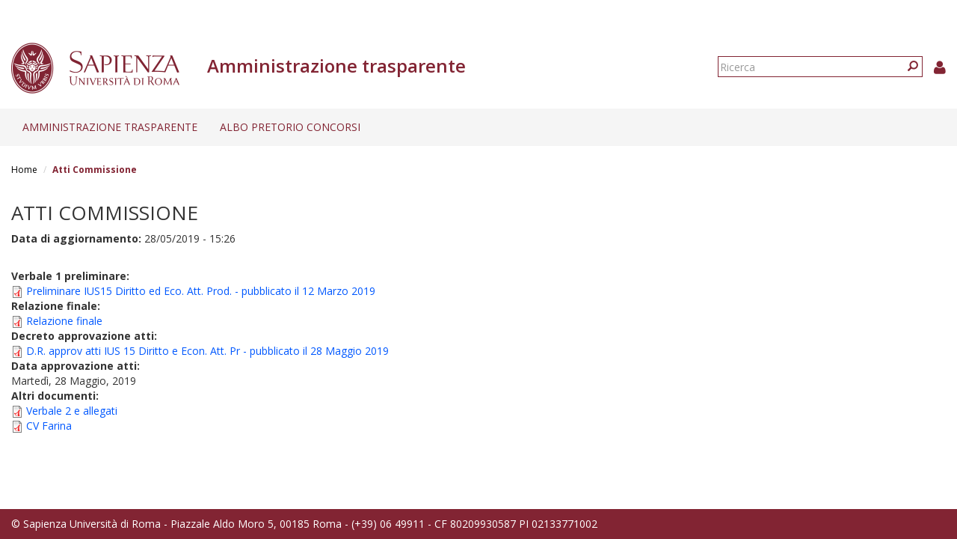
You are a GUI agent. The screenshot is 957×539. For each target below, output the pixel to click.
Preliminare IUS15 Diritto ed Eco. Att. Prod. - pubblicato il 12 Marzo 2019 (200, 291)
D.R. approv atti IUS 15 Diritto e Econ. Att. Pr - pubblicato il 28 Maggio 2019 (207, 351)
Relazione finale (64, 321)
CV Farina (49, 425)
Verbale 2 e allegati (71, 411)
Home (24, 169)
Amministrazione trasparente (109, 127)
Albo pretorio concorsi (290, 127)
